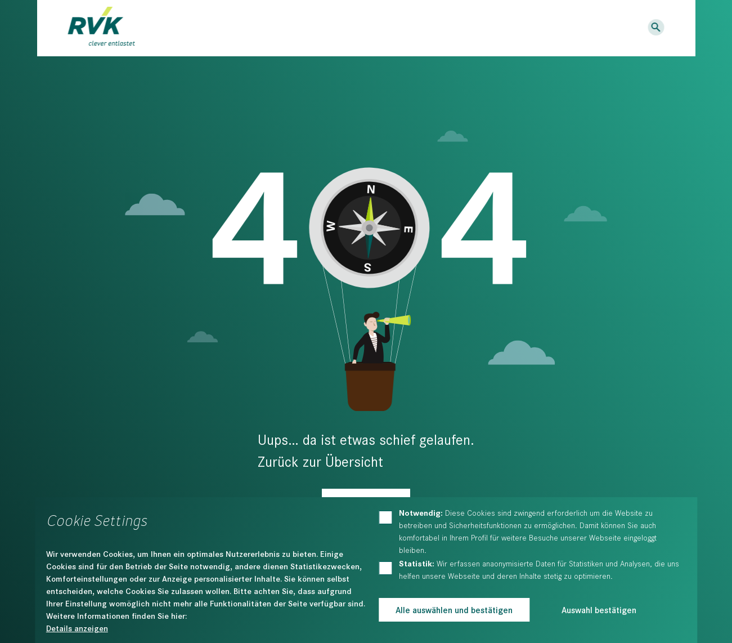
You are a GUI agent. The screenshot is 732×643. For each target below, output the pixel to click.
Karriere (520, 28)
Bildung (324, 29)
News (478, 28)
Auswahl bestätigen (599, 609)
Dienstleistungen (226, 29)
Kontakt (566, 28)
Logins (619, 28)
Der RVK (392, 29)
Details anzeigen (77, 627)
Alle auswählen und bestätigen (454, 609)
